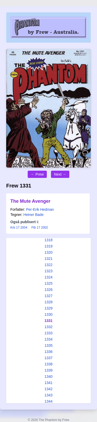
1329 (48, 308)
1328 (48, 302)
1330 (48, 314)
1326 (48, 290)
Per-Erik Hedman (40, 209)
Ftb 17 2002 (39, 227)
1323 (48, 271)
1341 (48, 383)
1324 (48, 277)
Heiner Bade (34, 215)
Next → (60, 174)
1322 (48, 265)
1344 (48, 401)
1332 (48, 327)
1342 (48, 389)
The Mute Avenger (30, 201)
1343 (48, 395)
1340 (48, 376)
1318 (48, 240)
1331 (48, 321)
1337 (48, 358)
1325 (48, 283)
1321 (48, 259)
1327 (48, 296)
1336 (48, 352)
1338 (48, 364)
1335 (48, 345)
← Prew (37, 174)
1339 (48, 370)
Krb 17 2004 (18, 227)
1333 (48, 333)
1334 (48, 339)
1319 (48, 246)
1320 (48, 252)
